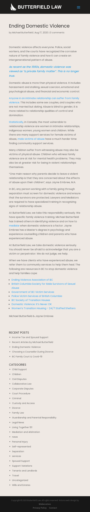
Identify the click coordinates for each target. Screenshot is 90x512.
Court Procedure (21, 393)
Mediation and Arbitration (26, 432)
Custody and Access (23, 403)
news (15, 436)
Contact (53, 508)
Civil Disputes (19, 379)
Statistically (16, 122)
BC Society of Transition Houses (30, 300)
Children (16, 374)
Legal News (18, 422)
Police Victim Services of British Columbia (36, 296)
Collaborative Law (21, 383)
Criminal (16, 398)
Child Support (19, 369)
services (16, 456)
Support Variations (22, 465)
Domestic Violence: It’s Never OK (31, 304)
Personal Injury (20, 441)
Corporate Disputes (22, 388)
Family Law (18, 412)
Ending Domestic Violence (26, 347)
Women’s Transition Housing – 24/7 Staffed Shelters (43, 308)
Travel (15, 475)
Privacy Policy (40, 508)
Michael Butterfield (22, 32)
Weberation (45, 504)
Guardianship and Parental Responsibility (34, 417)
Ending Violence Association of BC (32, 280)
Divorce (16, 407)
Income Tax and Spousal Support (30, 337)
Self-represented (21, 446)
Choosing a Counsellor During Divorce (32, 351)
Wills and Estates (21, 485)
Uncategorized (20, 480)
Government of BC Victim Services (32, 292)
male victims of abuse (31, 139)
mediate (14, 225)
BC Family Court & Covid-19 (27, 356)
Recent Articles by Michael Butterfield (32, 342)
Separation (18, 451)
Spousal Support (21, 461)
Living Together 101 (22, 427)
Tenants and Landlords (24, 470)
